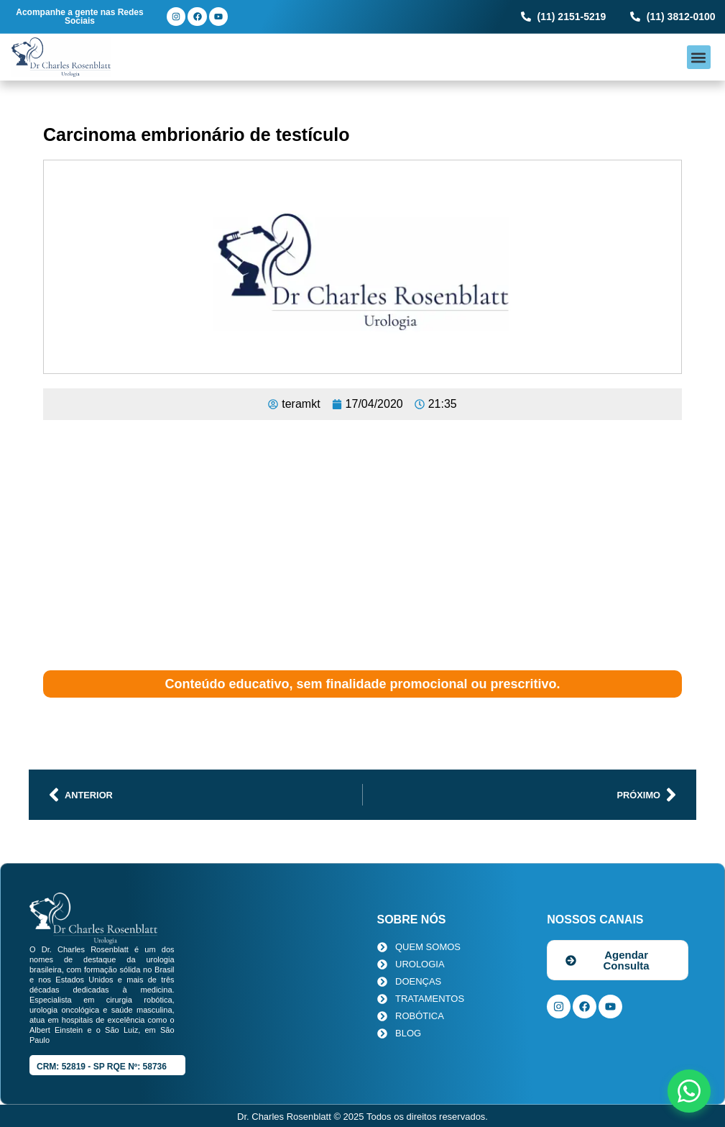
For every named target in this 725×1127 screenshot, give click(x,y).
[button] (699, 57)
